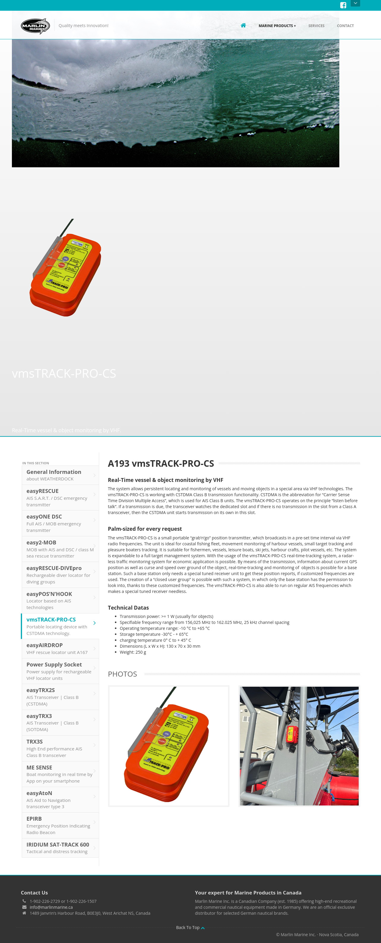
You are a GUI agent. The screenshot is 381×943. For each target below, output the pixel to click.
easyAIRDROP (61, 642)
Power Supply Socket (61, 664)
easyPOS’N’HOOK (61, 594)
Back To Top (190, 921)
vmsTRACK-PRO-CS (61, 619)
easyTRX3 (61, 716)
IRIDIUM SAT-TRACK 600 (61, 841)
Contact (345, 25)
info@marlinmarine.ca (51, 900)
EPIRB (61, 819)
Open (355, 3)
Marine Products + (277, 25)
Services (316, 25)
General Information (61, 469)
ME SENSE (61, 767)
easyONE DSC (61, 517)
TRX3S (61, 742)
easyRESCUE (61, 491)
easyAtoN (61, 793)
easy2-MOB (61, 542)
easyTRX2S (61, 690)
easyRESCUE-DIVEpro (61, 568)
